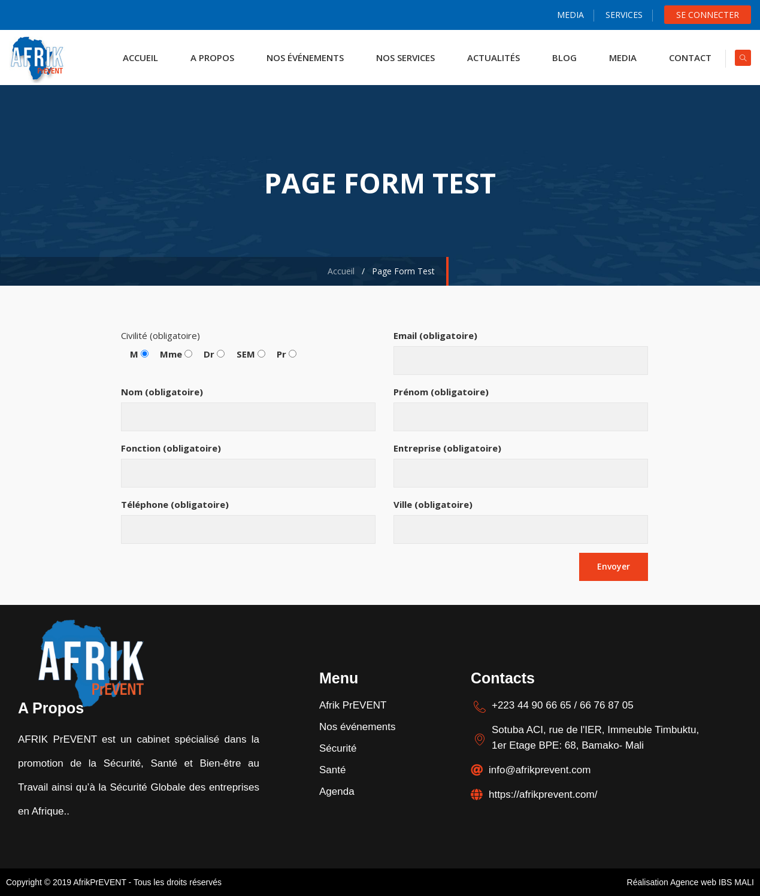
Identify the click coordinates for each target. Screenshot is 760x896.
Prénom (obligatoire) (520, 408)
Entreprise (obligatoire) (520, 465)
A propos (209, 57)
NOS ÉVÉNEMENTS (301, 57)
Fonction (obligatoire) (248, 465)
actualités (490, 57)
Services (624, 14)
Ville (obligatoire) (520, 521)
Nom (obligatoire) (248, 408)
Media (570, 14)
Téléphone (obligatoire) (248, 521)
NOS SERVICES (402, 57)
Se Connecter (707, 14)
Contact (686, 57)
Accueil (339, 271)
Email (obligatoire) (520, 352)
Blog (561, 57)
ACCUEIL (137, 57)
